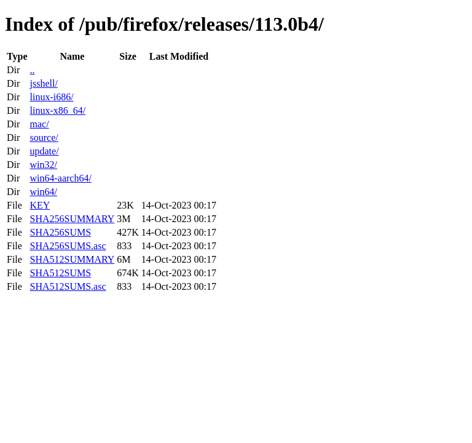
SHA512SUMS (60, 273)
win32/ (43, 164)
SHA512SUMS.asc (68, 286)
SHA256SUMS (60, 232)
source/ (44, 137)
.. (32, 70)
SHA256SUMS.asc (68, 246)
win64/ (43, 191)
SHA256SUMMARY (72, 219)
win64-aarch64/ (60, 178)
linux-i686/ (51, 97)
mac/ (39, 124)
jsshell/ (43, 83)
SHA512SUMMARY (72, 259)
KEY (40, 205)
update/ (44, 151)
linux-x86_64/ (57, 110)
